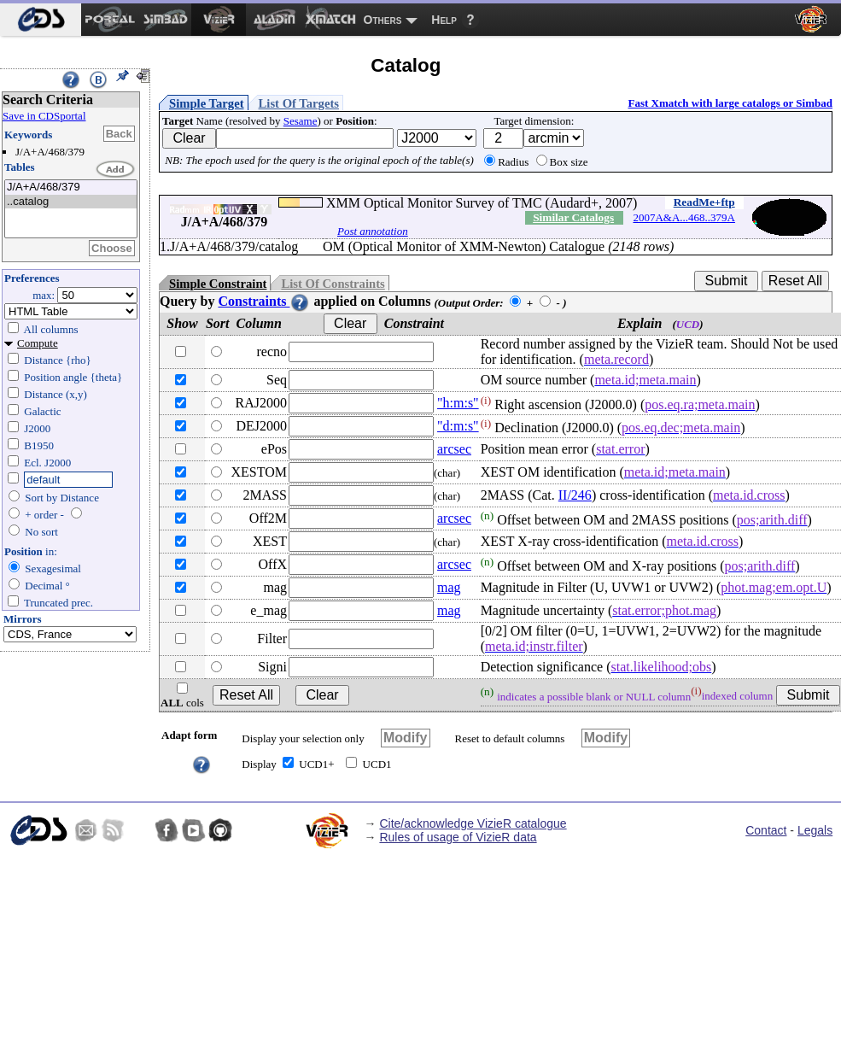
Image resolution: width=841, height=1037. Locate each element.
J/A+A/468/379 (71, 187)
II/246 (575, 495)
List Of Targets (299, 103)
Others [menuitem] (383, 19)
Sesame (300, 120)
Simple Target (206, 103)
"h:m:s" (458, 402)
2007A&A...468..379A (684, 217)
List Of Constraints (332, 283)
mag (449, 587)
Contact (765, 830)
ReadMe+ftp (704, 202)
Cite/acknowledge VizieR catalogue (472, 823)
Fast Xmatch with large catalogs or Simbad (730, 103)
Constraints (264, 301)
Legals (814, 830)
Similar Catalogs (573, 217)
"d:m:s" (458, 426)
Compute (37, 343)
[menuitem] (40, 19)
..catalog (71, 202)
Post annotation (372, 231)
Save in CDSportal (44, 115)
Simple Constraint (217, 283)
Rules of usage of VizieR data (457, 837)
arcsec (454, 449)
